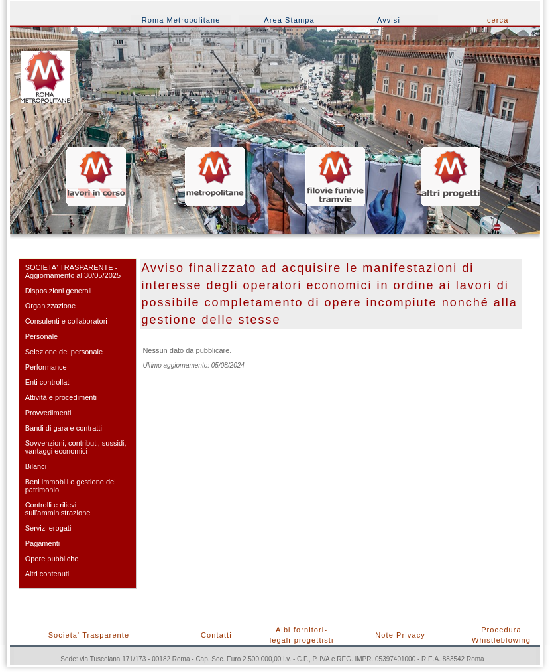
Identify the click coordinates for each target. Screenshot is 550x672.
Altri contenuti (47, 574)
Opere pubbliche (52, 559)
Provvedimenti (48, 413)
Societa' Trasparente (89, 635)
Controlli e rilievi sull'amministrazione (58, 509)
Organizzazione (50, 306)
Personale (41, 336)
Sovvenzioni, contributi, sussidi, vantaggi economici (76, 447)
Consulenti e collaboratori (66, 321)
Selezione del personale (64, 352)
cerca (497, 20)
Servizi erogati (48, 528)
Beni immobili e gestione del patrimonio (70, 486)
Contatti (216, 635)
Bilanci (35, 466)
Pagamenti (42, 543)
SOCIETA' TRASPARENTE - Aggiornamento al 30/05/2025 (73, 271)
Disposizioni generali (58, 291)
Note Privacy (400, 635)
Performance (46, 367)
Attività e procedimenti (61, 397)
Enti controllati (48, 382)
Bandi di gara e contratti (63, 428)
